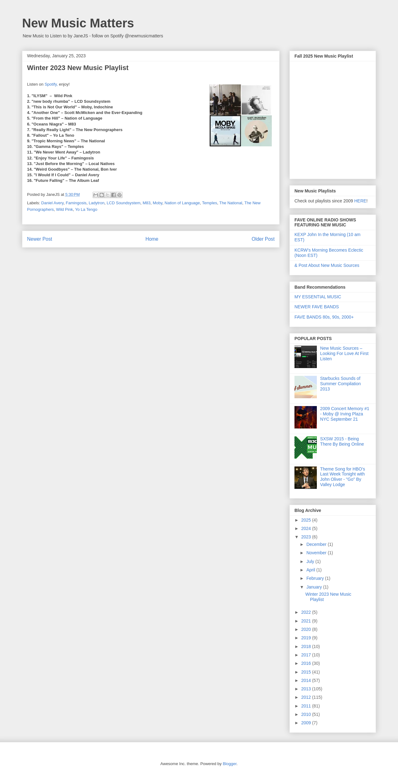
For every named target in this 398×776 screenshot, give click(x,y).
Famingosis (76, 203)
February (315, 578)
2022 (306, 612)
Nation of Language (182, 203)
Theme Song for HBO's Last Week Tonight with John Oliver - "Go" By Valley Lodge (342, 476)
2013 (306, 688)
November (316, 552)
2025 (306, 520)
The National (230, 203)
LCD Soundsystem (123, 203)
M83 (146, 203)
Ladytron (96, 203)
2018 (306, 646)
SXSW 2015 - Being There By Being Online (342, 441)
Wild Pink (64, 209)
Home (152, 239)
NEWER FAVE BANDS (316, 306)
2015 (306, 672)
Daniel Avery (52, 203)
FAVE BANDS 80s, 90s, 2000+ (324, 317)
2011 (306, 705)
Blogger (229, 763)
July (310, 561)
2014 (306, 680)
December (316, 544)
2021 (306, 620)
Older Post (263, 239)
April (311, 569)
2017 (306, 654)
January (314, 586)
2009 (306, 722)
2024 (306, 528)
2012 (306, 697)
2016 (306, 663)
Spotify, (51, 84)
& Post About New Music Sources (326, 265)
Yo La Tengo (86, 209)
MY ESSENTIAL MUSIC (317, 296)
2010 (306, 714)
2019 (306, 637)
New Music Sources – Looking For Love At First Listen (344, 353)
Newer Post (39, 239)
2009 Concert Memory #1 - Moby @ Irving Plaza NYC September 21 (344, 414)
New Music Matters (78, 23)
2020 (306, 629)
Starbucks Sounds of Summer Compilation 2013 (340, 383)
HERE (360, 200)
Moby (157, 203)
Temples (209, 203)
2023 (306, 536)
